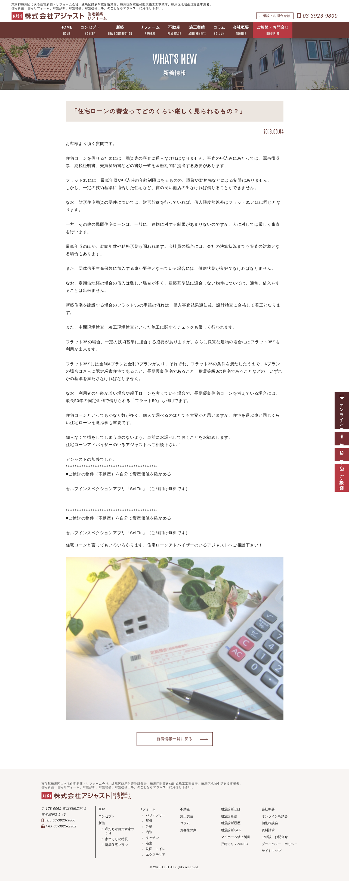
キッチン (152, 838)
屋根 (149, 821)
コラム (219, 30)
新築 (120, 30)
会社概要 (241, 30)
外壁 (149, 826)
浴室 (149, 843)
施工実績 (197, 30)
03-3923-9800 (317, 16)
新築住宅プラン (116, 845)
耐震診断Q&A (231, 830)
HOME (66, 30)
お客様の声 (188, 830)
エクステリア (155, 855)
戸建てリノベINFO (234, 844)
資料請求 (268, 830)
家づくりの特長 (116, 839)
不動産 (174, 30)
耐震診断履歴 (230, 823)
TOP (101, 809)
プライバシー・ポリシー (280, 844)
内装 (149, 832)
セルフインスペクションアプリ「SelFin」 (106, 488)
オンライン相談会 (275, 816)
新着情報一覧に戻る (174, 739)
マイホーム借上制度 (235, 837)
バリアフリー (155, 815)
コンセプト (90, 30)
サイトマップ (271, 851)
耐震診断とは (230, 809)
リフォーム (150, 30)
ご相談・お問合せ (273, 30)
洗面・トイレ (155, 849)
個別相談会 (270, 823)
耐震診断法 (229, 816)
